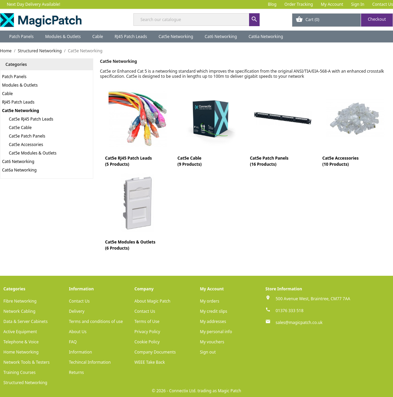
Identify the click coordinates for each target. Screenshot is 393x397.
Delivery (77, 311)
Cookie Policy (147, 342)
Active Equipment (20, 332)
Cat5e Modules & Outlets (32, 153)
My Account (332, 4)
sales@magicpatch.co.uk (299, 322)
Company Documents (155, 352)
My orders (209, 301)
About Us (78, 332)
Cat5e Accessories (26, 144)
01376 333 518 (290, 310)
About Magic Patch (152, 301)
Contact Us (382, 4)
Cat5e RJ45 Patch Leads (31, 119)
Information (80, 352)
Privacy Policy (147, 332)
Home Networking (20, 352)
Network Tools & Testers (26, 362)
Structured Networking (25, 382)
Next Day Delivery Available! (33, 4)
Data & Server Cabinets (25, 321)
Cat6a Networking (265, 36)
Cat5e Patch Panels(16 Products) (269, 161)
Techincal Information (90, 362)
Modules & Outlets (63, 36)
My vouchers (212, 342)
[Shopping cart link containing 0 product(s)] (342, 20)
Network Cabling (19, 311)
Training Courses (19, 372)
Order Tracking (298, 4)
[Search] (196, 19)
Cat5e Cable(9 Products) (190, 161)
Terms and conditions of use (96, 321)
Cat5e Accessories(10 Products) (340, 161)
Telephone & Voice (21, 342)
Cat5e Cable (20, 127)
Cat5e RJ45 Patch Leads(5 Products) (128, 161)
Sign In (357, 4)
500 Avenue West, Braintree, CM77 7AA (313, 299)
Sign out (208, 352)
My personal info (216, 332)
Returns (76, 372)
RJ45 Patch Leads (131, 36)
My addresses (213, 321)
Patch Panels (21, 36)
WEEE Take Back (149, 362)
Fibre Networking (19, 301)
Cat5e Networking (176, 36)
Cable (97, 36)
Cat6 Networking (221, 36)
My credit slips (213, 311)
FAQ (73, 342)
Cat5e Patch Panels (27, 136)
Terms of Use (146, 321)
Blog (272, 4)
